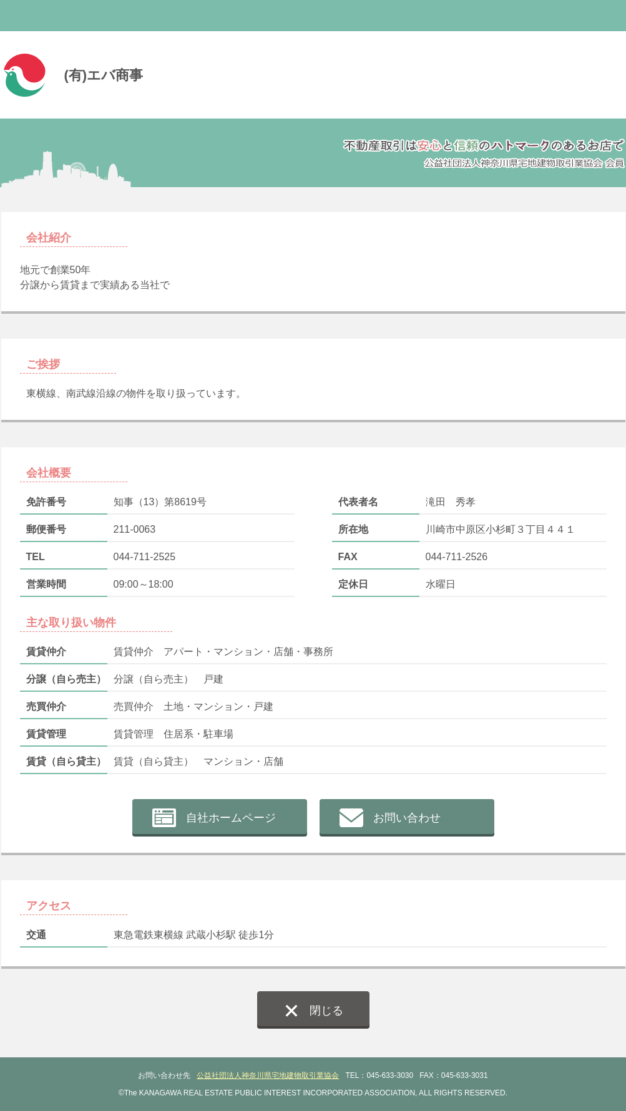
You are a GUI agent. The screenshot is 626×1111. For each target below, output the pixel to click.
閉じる (326, 1010)
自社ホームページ (231, 818)
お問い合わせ (407, 818)
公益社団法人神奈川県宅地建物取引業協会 (268, 1075)
